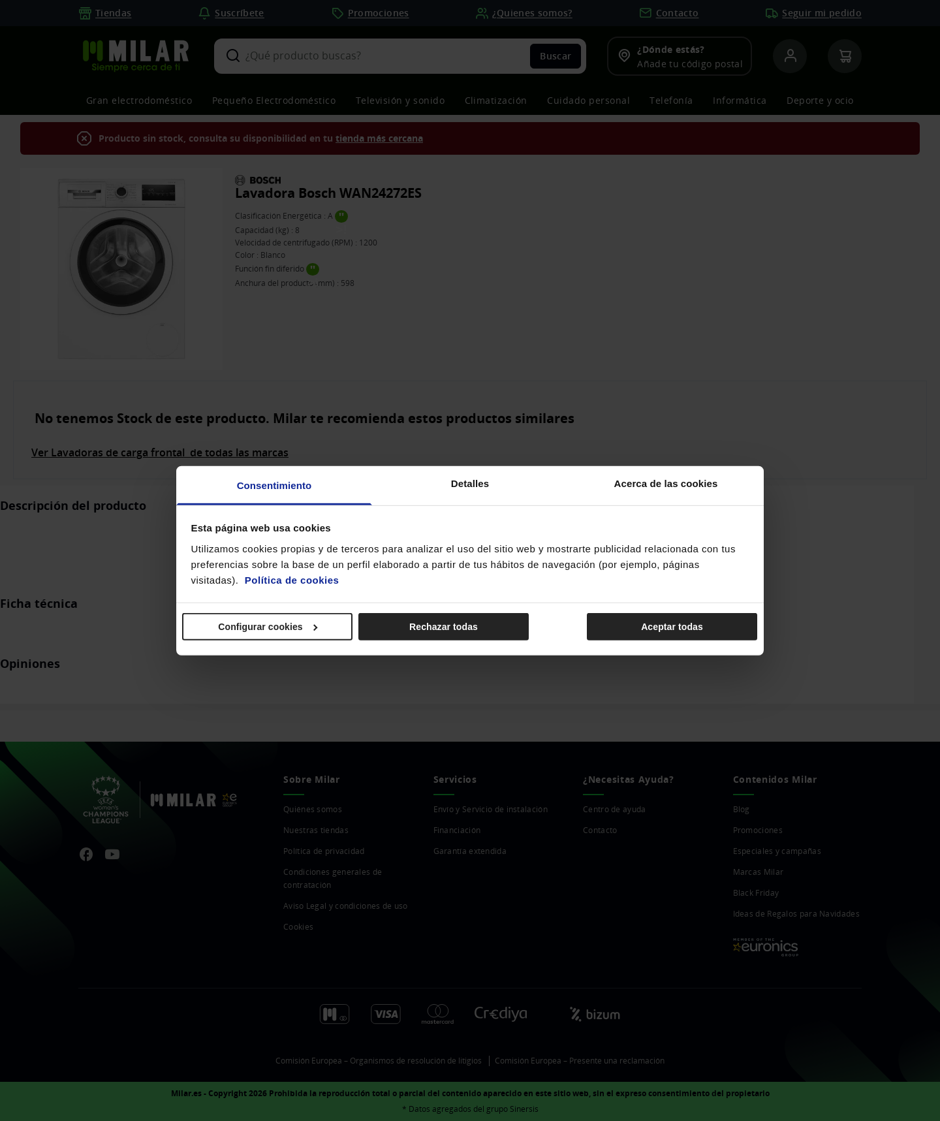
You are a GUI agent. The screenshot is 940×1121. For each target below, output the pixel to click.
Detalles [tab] (470, 482)
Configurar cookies (267, 627)
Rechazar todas (443, 627)
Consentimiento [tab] (274, 484)
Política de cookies (292, 579)
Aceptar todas (672, 627)
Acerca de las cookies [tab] (666, 482)
